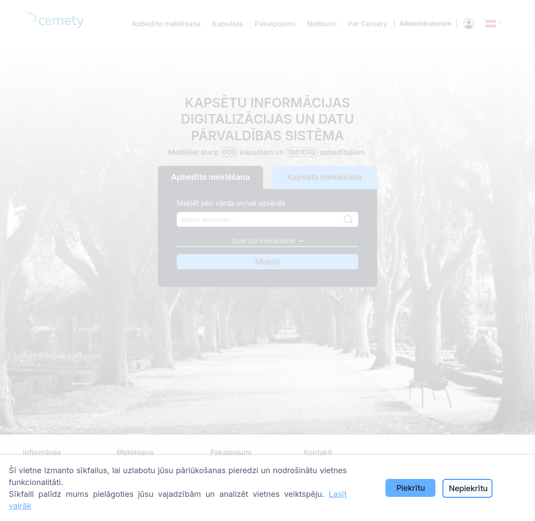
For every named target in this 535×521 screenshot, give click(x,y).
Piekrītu (410, 487)
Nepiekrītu (468, 488)
